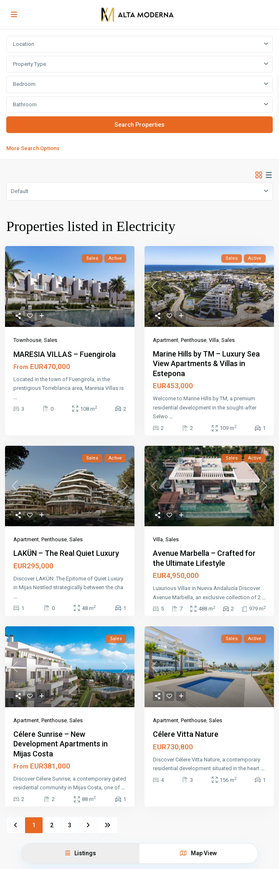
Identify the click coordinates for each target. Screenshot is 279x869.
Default (19, 191)
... (15, 397)
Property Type (29, 64)
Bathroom (25, 104)
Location (23, 44)
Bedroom (24, 84)
